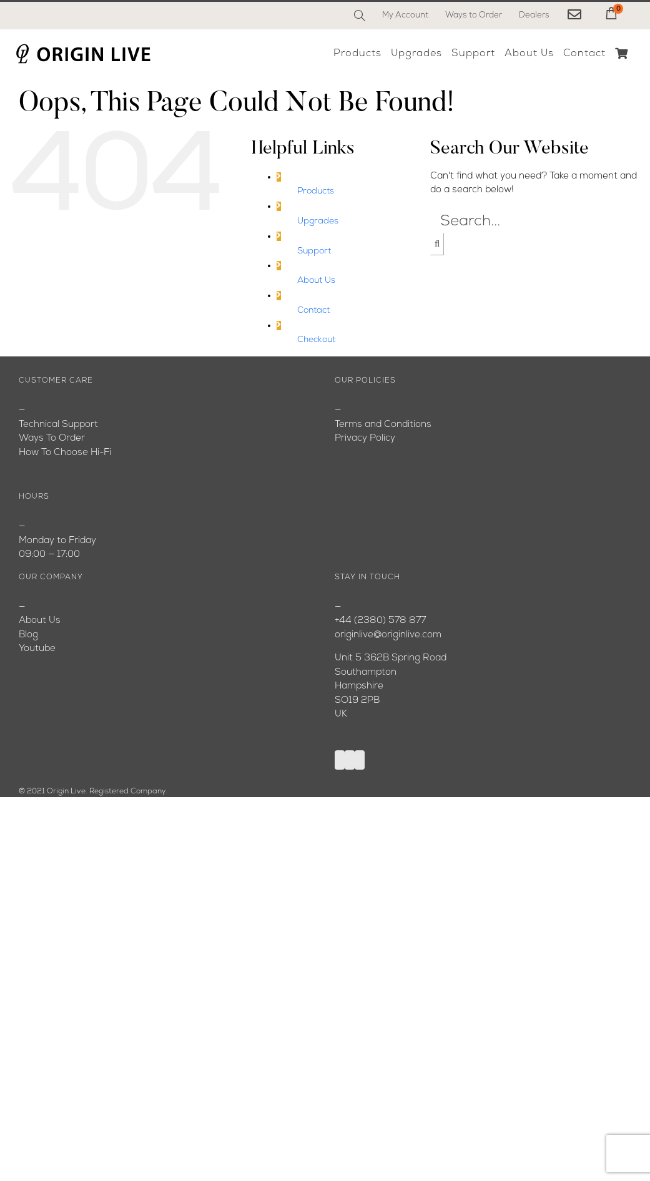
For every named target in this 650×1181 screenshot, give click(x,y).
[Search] (359, 15)
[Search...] (535, 221)
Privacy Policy (365, 438)
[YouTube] (350, 760)
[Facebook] (340, 760)
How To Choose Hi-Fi (65, 453)
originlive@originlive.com (388, 635)
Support (314, 251)
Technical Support (58, 424)
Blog (28, 635)
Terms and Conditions (383, 424)
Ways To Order (52, 438)
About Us (316, 280)
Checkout (316, 340)
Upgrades (317, 221)
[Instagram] (360, 760)
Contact (313, 310)
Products (315, 191)
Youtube (37, 649)
